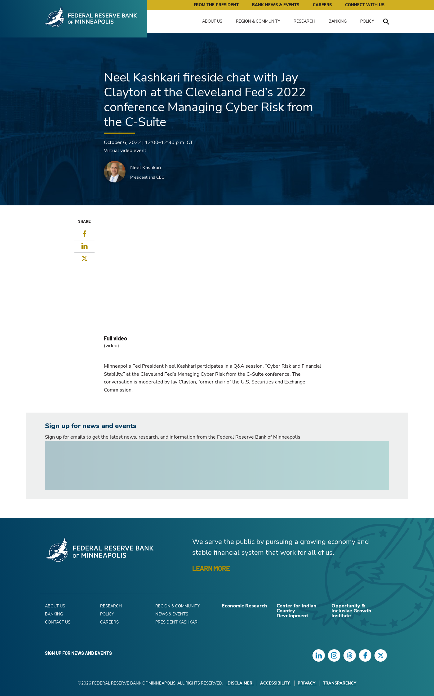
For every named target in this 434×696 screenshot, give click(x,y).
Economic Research (244, 605)
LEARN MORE (211, 568)
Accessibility (275, 683)
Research (304, 21)
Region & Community (258, 21)
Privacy (307, 683)
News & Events (171, 614)
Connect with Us (364, 5)
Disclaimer (240, 683)
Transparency (339, 683)
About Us (212, 21)
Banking (338, 21)
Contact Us (57, 622)
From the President (216, 5)
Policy (367, 21)
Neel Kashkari (145, 167)
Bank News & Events (275, 5)
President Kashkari (176, 622)
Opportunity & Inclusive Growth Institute (351, 610)
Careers (322, 5)
